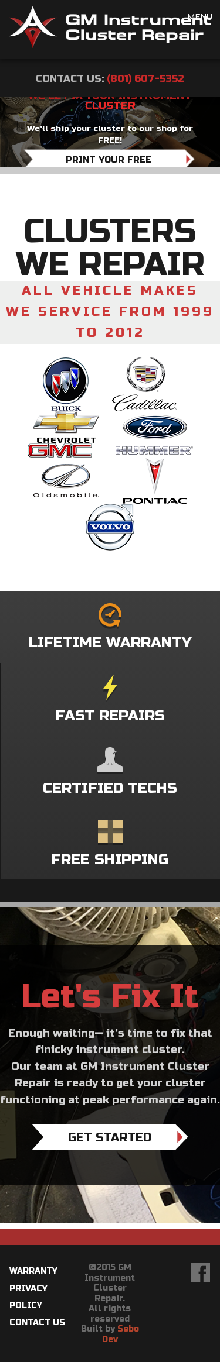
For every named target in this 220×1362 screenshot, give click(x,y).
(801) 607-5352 (145, 79)
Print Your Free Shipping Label (108, 167)
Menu (199, 17)
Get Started (109, 1137)
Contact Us (37, 1322)
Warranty (33, 1271)
